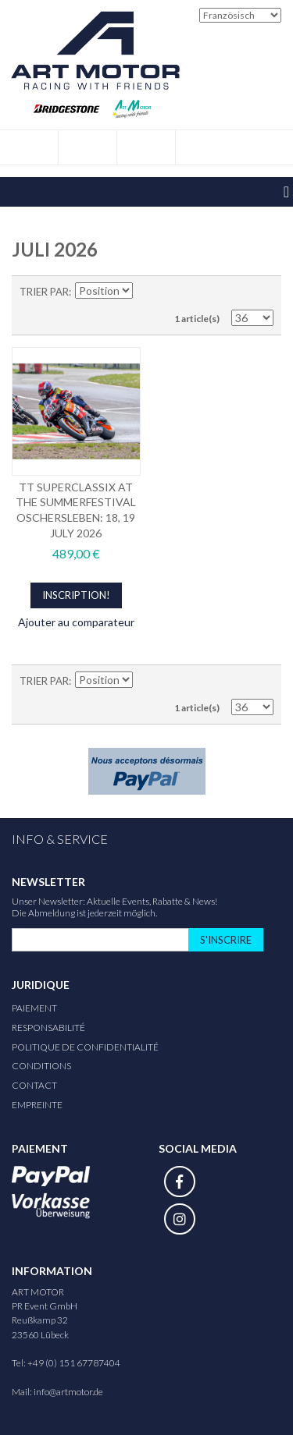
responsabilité (48, 1027)
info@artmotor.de (68, 1392)
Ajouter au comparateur (76, 622)
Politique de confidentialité (85, 1047)
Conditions (41, 1066)
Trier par (44, 291)
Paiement (34, 1008)
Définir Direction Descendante (146, 291)
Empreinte (37, 1105)
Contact (34, 1085)
